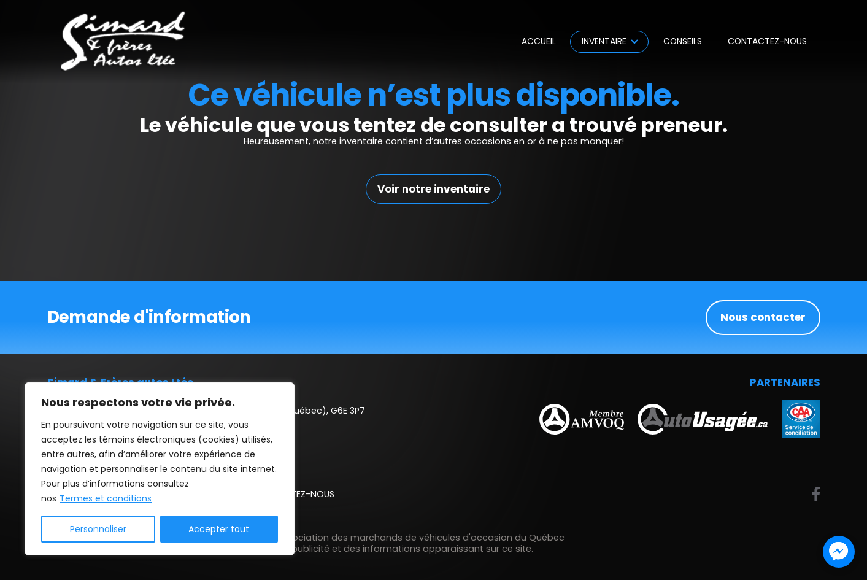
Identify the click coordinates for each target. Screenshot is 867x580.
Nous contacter (763, 317)
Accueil (539, 41)
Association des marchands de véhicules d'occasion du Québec (420, 538)
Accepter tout (218, 529)
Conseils (682, 41)
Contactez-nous (767, 41)
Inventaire (604, 41)
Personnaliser (98, 529)
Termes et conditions (106, 498)
